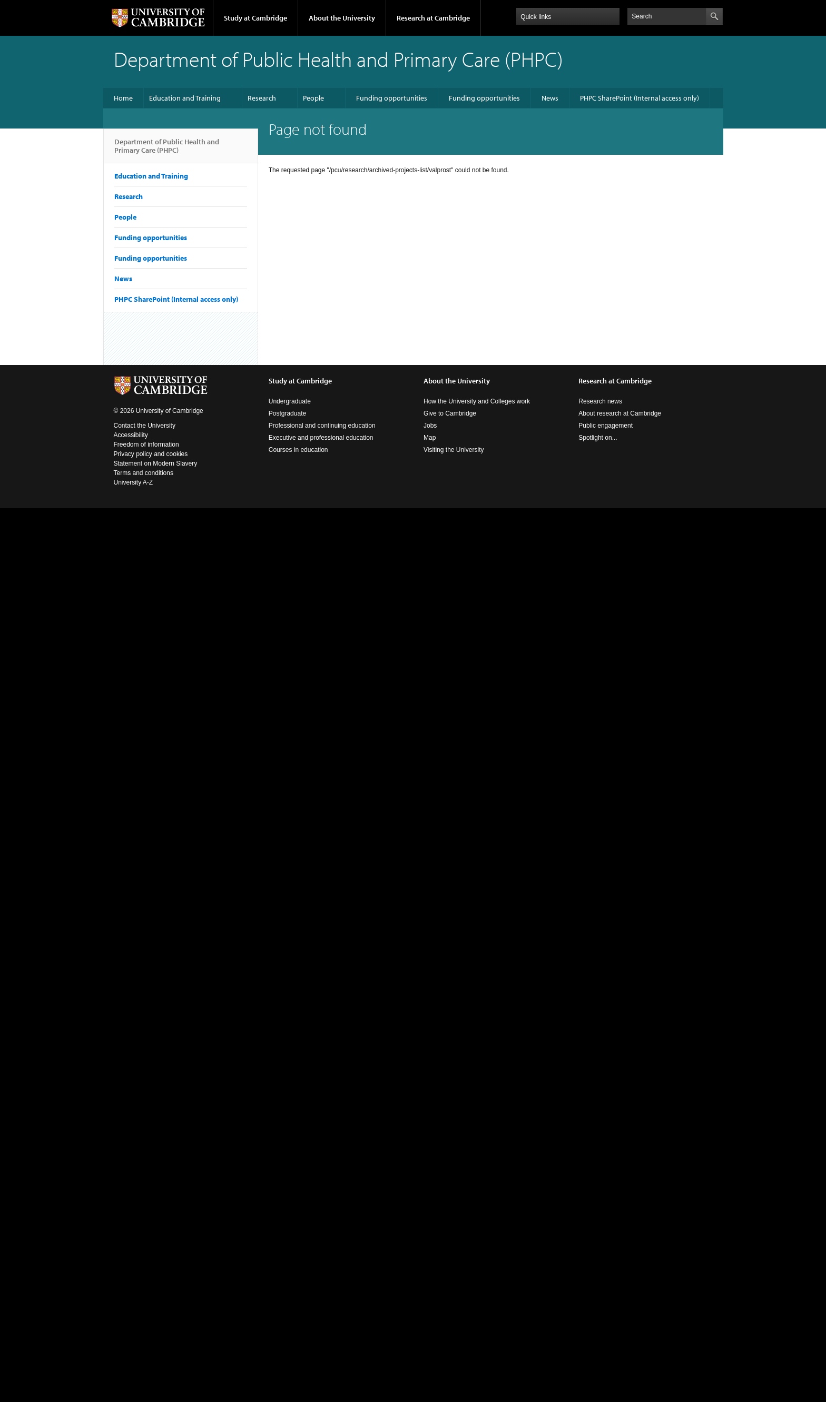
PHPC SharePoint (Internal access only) (639, 98)
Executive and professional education (321, 437)
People (313, 98)
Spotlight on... (597, 437)
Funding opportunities (391, 98)
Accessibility (131, 435)
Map (430, 437)
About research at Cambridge (619, 413)
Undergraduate (290, 401)
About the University (342, 18)
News (550, 98)
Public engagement (605, 425)
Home (123, 98)
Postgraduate (287, 413)
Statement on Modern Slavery (156, 463)
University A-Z (133, 482)
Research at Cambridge (433, 18)
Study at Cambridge (255, 18)
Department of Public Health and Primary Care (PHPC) (166, 150)
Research (262, 98)
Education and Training (185, 98)
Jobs (430, 425)
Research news (600, 401)
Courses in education (298, 449)
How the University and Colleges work (477, 401)
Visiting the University (454, 449)
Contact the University (144, 425)
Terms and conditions (143, 473)
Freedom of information (146, 444)
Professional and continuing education (322, 425)
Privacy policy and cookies (151, 454)
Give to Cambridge (450, 413)
